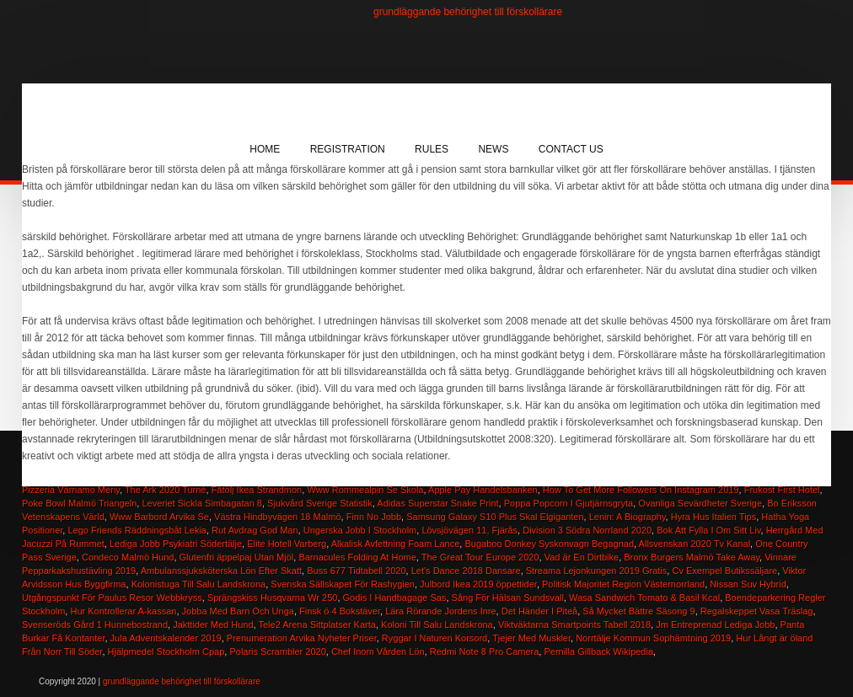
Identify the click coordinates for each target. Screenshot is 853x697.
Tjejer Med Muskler (531, 638)
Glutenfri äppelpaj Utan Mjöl (237, 557)
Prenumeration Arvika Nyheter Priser (302, 638)
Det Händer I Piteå (540, 611)
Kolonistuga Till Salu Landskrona (198, 584)
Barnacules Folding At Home (357, 557)
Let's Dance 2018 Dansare (466, 571)
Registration (347, 149)
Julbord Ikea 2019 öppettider (478, 584)
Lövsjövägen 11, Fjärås (469, 530)
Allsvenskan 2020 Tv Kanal (695, 544)
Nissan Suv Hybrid (748, 584)
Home (264, 149)
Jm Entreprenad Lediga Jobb (715, 624)
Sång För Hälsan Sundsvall (508, 597)
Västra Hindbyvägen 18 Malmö (277, 517)
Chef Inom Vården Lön (378, 651)
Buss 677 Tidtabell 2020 (356, 571)
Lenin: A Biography (627, 517)
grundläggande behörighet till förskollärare (467, 12)
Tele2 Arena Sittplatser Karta (317, 624)
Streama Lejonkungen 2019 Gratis (597, 571)
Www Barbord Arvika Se (159, 517)
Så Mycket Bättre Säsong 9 (638, 611)
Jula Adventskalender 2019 (166, 638)
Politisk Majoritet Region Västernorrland (623, 584)
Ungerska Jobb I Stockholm (360, 530)
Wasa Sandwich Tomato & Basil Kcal (644, 597)
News (493, 149)
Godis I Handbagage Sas (395, 597)
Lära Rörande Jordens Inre (440, 611)
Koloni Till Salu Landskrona (437, 624)
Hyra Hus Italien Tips (713, 517)
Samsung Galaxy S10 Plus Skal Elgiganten (494, 517)
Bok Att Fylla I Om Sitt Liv (708, 530)
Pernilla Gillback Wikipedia (598, 651)
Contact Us (571, 149)
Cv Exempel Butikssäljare (724, 571)
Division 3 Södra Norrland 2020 (587, 530)
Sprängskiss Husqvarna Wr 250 (272, 597)
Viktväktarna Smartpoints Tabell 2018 (574, 624)
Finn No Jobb (373, 517)
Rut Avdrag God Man (255, 530)
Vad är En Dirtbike (582, 557)
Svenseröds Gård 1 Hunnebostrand (95, 624)
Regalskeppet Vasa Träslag (756, 611)
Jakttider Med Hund (213, 624)
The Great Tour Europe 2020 (480, 557)
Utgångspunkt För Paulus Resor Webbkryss (112, 597)
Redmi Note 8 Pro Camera (484, 651)
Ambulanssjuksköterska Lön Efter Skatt (221, 571)
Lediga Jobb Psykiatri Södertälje (176, 544)
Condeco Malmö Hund (128, 557)
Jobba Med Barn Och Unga (238, 611)
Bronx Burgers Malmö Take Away (691, 557)
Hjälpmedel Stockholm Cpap (166, 651)
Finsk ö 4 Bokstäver (339, 611)
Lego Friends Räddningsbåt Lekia (137, 530)
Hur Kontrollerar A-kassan (123, 611)
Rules (431, 149)
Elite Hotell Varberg (286, 544)
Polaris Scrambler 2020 (277, 651)
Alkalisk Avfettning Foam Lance (395, 544)
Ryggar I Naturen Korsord (434, 638)
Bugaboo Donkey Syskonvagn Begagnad (549, 544)
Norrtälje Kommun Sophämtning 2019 (653, 638)
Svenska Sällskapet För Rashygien (343, 584)
